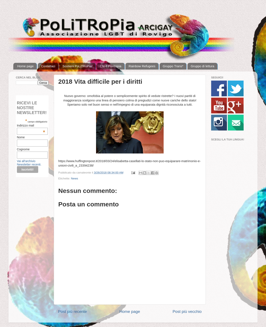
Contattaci (48, 66)
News (74, 178)
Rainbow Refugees (142, 66)
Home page (25, 66)
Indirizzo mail (31, 125)
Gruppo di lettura (202, 66)
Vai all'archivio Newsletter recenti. (29, 162)
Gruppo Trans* (173, 66)
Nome (21, 137)
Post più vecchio (187, 311)
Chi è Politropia (110, 66)
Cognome (23, 149)
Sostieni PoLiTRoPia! (77, 66)
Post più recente (72, 311)
